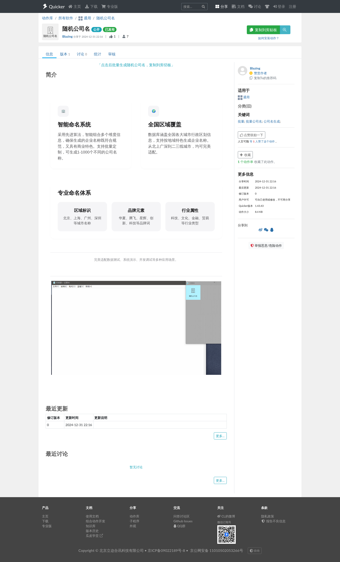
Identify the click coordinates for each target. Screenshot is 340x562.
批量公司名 (254, 121)
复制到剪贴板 (263, 29)
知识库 (90, 526)
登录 (279, 6)
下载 (91, 6)
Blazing (67, 36)
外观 (133, 526)
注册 (292, 6)
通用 (244, 97)
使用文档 (92, 516)
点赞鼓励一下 (251, 135)
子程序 (134, 521)
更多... (220, 436)
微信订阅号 (224, 522)
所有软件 (65, 18)
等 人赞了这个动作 (262, 141)
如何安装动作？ (268, 38)
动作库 (47, 18)
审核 (112, 54)
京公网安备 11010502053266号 (216, 550)
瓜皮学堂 (94, 536)
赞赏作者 (258, 73)
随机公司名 (105, 18)
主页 (74, 6)
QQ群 (179, 526)
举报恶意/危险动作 (266, 245)
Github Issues (183, 521)
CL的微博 (226, 516)
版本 (65, 54)
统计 (97, 54)
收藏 (245, 155)
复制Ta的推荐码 (263, 78)
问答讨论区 (181, 516)
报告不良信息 (273, 521)
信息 (49, 54)
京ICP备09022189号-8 (166, 550)
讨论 (82, 54)
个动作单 (246, 162)
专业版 (109, 6)
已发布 (110, 29)
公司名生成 (272, 121)
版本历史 (92, 531)
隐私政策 (267, 516)
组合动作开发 (95, 521)
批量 (241, 121)
